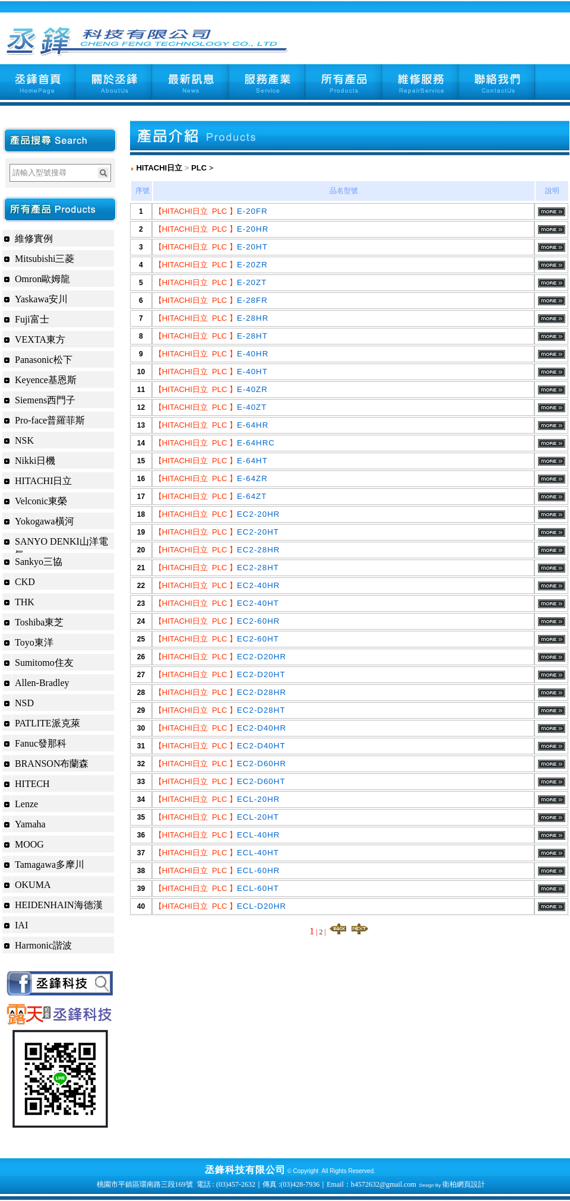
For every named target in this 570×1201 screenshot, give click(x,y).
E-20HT (252, 246)
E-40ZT (252, 407)
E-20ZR (252, 264)
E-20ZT (252, 282)
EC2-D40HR (261, 727)
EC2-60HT (258, 638)
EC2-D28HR (261, 692)
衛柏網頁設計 (463, 1184)
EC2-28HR (258, 549)
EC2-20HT (258, 531)
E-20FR (252, 211)
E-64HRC (256, 442)
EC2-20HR (258, 514)
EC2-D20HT (261, 674)
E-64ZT (252, 496)
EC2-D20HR (261, 656)
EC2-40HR (258, 585)
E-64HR (252, 425)
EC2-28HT (258, 567)
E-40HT (252, 371)
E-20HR (252, 229)
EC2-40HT (258, 603)
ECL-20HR (258, 799)
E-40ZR (252, 389)
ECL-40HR (258, 834)
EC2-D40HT (261, 745)
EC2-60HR (258, 621)
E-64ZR (252, 478)
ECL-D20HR (261, 906)
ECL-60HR (258, 870)
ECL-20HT (258, 817)
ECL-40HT (258, 852)
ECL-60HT (258, 888)
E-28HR (252, 318)
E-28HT (252, 335)
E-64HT (252, 460)
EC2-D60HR (261, 763)
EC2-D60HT (261, 781)
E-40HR (252, 353)
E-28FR (252, 300)
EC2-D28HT (261, 710)
